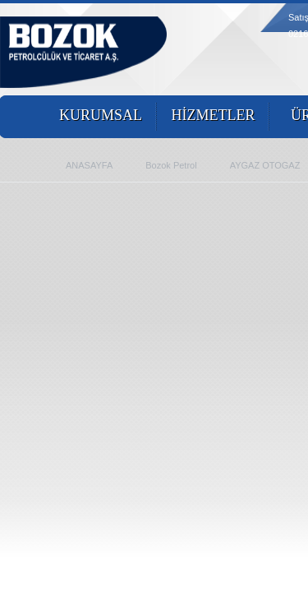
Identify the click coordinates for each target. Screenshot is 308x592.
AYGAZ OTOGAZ (265, 165)
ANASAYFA (89, 165)
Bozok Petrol (170, 165)
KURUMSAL (100, 115)
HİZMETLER (213, 115)
